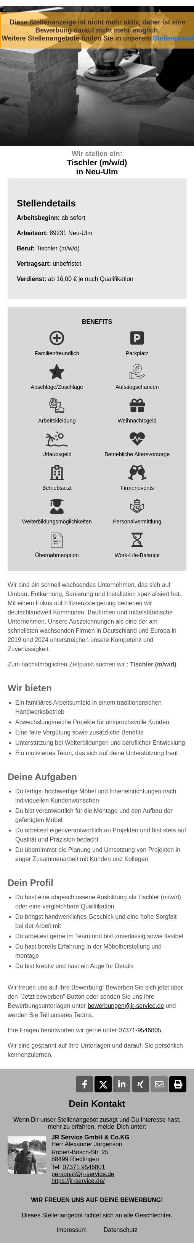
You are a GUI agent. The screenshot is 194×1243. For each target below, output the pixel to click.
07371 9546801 (84, 1167)
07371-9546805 (140, 1030)
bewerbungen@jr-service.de (126, 1006)
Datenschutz (121, 1230)
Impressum (71, 1230)
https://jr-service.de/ (78, 1181)
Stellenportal (173, 38)
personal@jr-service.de (82, 1174)
